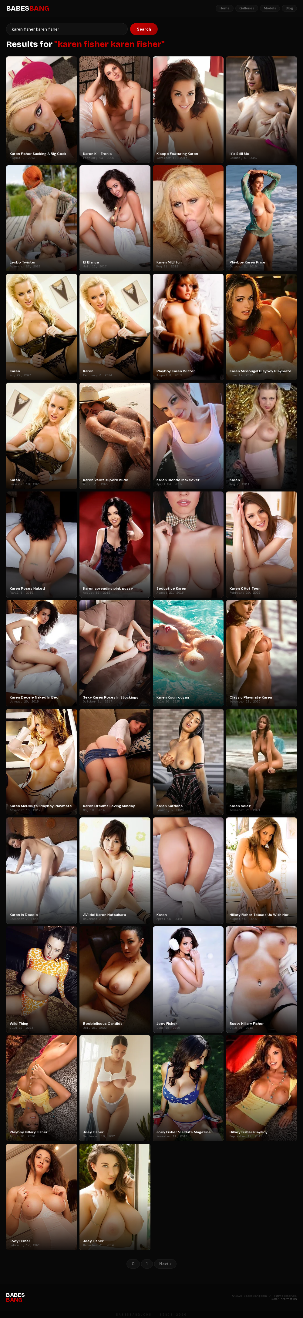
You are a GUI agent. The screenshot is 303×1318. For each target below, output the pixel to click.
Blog (289, 8)
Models (270, 8)
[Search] (67, 29)
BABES (27, 8)
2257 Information (284, 1299)
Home (225, 8)
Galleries (246, 8)
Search (144, 29)
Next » (165, 1263)
